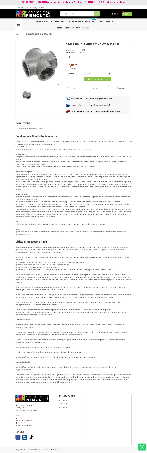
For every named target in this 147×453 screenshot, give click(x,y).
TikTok (31, 437)
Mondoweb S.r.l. (55, 450)
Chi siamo (64, 400)
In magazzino (70, 52)
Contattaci (39, 8)
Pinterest (121, 88)
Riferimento (69, 50)
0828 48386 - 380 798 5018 (24, 8)
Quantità (71, 74)
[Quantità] (98, 74)
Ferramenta (61, 21)
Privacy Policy (65, 404)
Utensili (86, 28)
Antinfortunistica (43, 21)
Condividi (72, 88)
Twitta (96, 88)
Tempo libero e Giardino (68, 28)
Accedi (115, 14)
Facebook (17, 437)
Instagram (24, 437)
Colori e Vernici (105, 21)
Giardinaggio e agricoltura (82, 20)
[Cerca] (80, 13)
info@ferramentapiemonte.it (24, 425)
